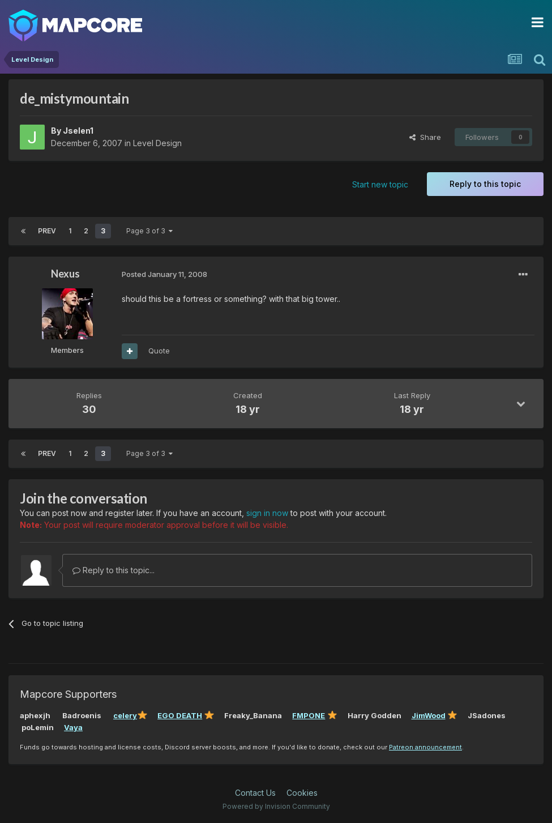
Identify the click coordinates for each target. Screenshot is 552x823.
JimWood (429, 715)
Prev (47, 231)
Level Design (157, 143)
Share (425, 137)
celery (125, 715)
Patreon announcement (425, 747)
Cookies (302, 793)
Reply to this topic (485, 184)
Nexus (65, 273)
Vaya (73, 727)
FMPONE (308, 715)
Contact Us (255, 793)
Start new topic (380, 184)
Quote (159, 350)
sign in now (267, 513)
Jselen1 (78, 130)
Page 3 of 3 (149, 231)
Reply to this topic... (113, 570)
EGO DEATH (179, 715)
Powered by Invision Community (276, 806)
